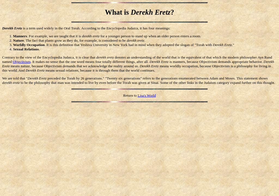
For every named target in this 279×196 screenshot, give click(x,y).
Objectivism (22, 62)
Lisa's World (147, 95)
